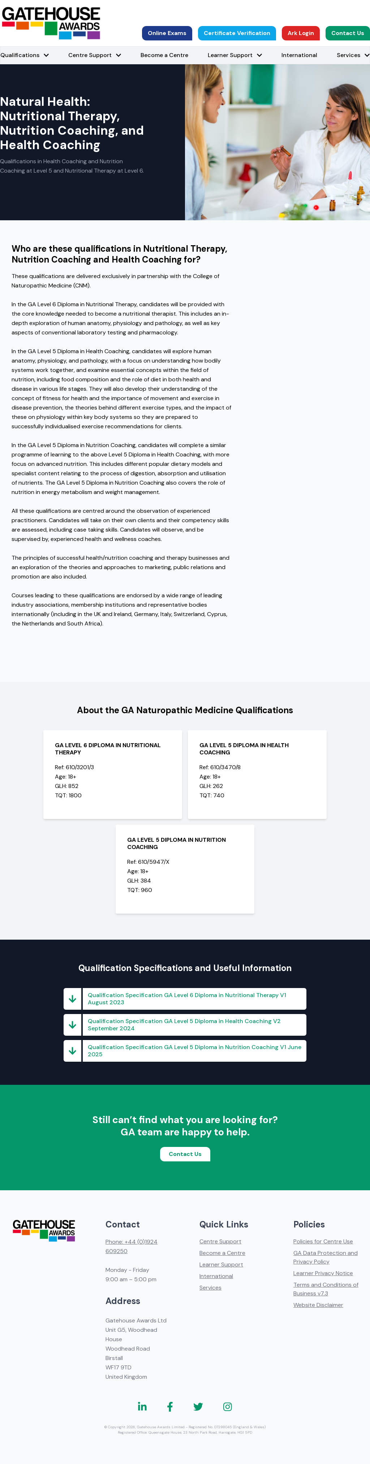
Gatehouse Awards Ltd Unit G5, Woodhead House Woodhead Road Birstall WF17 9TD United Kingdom (136, 1349)
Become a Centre (164, 55)
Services (210, 1287)
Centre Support (220, 1241)
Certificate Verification (237, 33)
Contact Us (347, 33)
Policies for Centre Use (323, 1241)
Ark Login (301, 33)
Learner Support (221, 1264)
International (299, 55)
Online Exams (167, 33)
